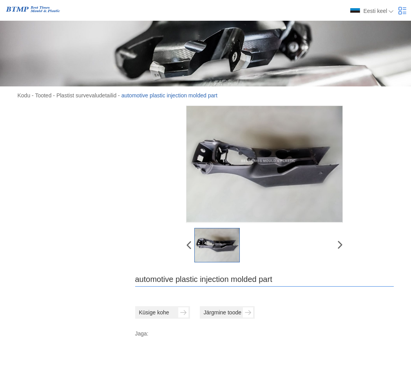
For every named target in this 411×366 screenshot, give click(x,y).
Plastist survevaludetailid (86, 95)
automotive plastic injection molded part (169, 95)
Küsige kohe (163, 312)
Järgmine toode (228, 312)
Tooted (43, 95)
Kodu (24, 95)
